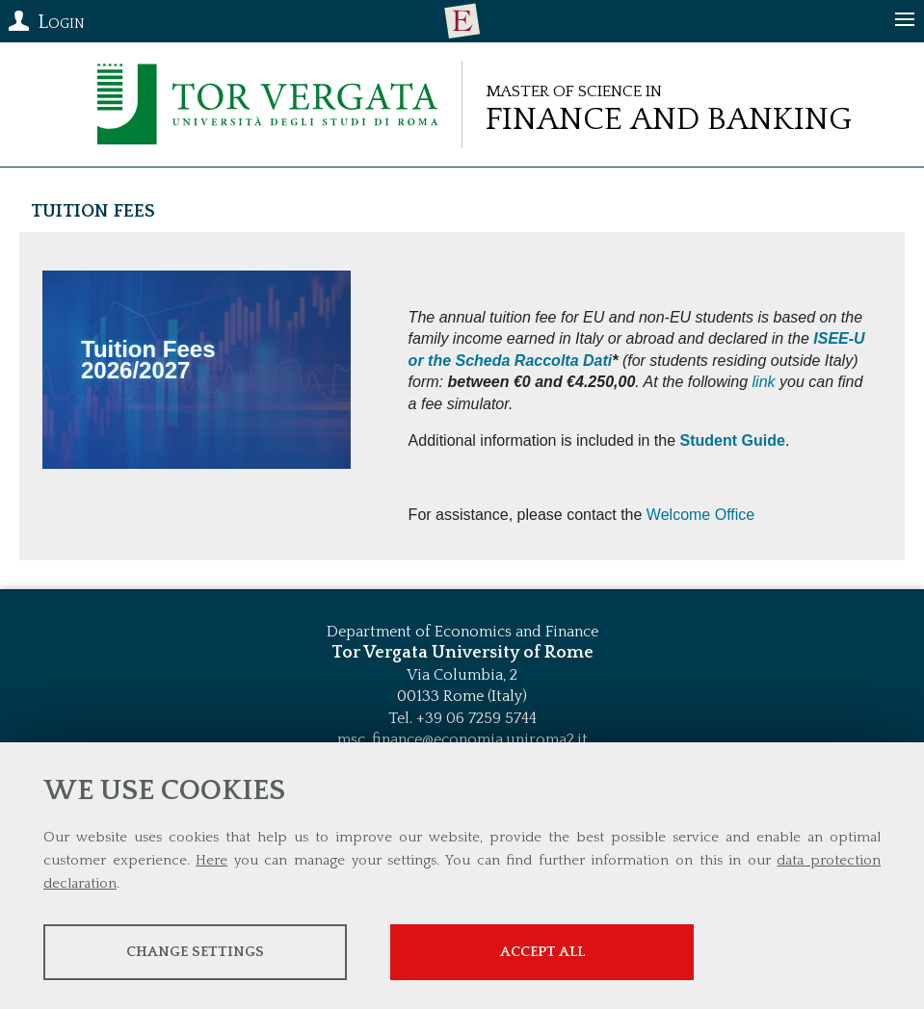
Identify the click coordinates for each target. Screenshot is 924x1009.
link (764, 382)
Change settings (195, 952)
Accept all (542, 952)
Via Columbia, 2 (462, 675)
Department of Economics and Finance (462, 631)
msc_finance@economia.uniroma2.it (462, 739)
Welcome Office (700, 514)
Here (211, 860)
